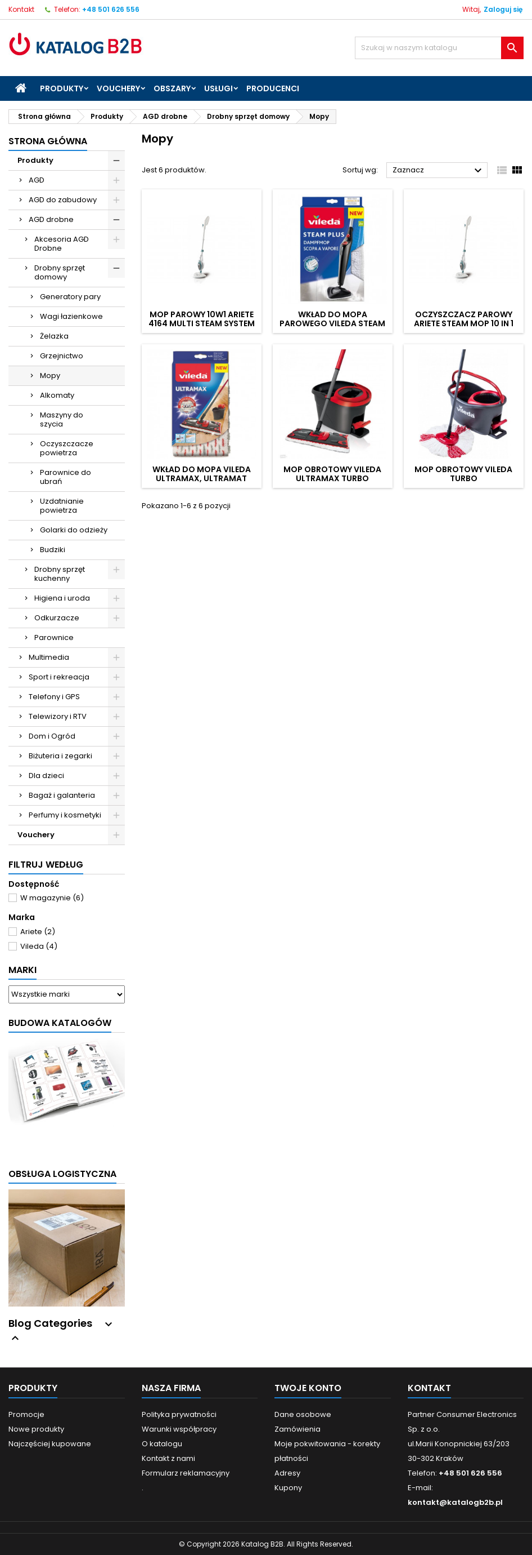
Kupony (288, 1487)
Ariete (37, 931)
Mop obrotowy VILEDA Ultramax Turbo (332, 474)
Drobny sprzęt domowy (59, 272)
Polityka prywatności (179, 1414)
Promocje (26, 1414)
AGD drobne (51, 219)
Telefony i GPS (54, 696)
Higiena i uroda (62, 598)
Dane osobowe (302, 1414)
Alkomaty (57, 395)
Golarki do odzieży (73, 530)
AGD (36, 180)
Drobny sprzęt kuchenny (59, 574)
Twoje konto (307, 1387)
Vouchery (118, 88)
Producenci (272, 88)
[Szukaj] (439, 48)
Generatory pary (70, 296)
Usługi (218, 88)
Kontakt (21, 9)
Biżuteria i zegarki (60, 755)
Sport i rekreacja (59, 677)
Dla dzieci (46, 775)
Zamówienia (297, 1429)
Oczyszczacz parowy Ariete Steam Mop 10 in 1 (463, 319)
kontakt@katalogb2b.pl (455, 1502)
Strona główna (47, 141)
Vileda (38, 946)
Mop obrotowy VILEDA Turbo (463, 474)
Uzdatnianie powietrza (62, 506)
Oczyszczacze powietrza (66, 448)
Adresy (287, 1473)
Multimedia (49, 657)
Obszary (172, 88)
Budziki (52, 549)
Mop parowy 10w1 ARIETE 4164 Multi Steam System (201, 319)
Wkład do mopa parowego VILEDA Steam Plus (332, 323)
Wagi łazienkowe (71, 316)
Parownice (54, 637)
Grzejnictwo (61, 355)
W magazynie (52, 897)
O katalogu (162, 1443)
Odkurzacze (56, 617)
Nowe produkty (36, 1429)
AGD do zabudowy (63, 199)
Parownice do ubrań (65, 477)
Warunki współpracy (179, 1429)
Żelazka (54, 336)
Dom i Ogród (52, 736)
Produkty (61, 88)
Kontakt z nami (168, 1458)
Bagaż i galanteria (62, 795)
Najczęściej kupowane (49, 1443)
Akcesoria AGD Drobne (61, 244)
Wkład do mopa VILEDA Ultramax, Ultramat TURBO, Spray (201, 478)
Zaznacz (439, 170)
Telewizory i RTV (58, 716)
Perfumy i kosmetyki (65, 815)
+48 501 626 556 (110, 9)
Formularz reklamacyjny (185, 1473)
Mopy (50, 375)
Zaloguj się (503, 9)
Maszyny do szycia (61, 419)
